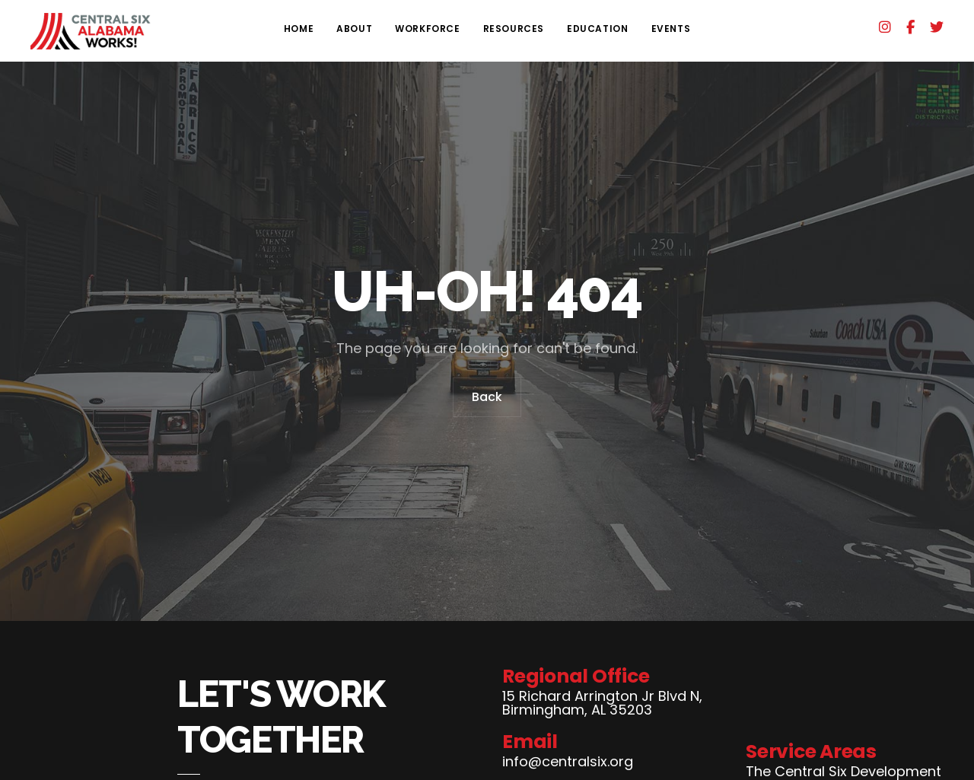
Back (487, 400)
